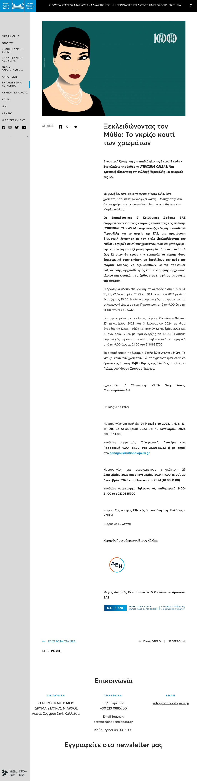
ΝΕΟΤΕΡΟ (174, 641)
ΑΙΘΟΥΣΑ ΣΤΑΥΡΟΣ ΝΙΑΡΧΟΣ (67, 5)
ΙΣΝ (4, 106)
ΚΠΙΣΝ (6, 99)
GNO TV (7, 43)
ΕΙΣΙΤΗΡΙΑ (175, 5)
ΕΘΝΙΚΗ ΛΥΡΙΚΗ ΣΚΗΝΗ (12, 51)
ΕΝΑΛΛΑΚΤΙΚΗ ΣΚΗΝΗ (101, 5)
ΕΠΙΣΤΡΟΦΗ (51, 651)
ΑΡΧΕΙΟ (7, 113)
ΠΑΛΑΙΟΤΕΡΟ (152, 641)
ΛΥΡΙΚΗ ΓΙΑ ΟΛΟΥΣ (15, 92)
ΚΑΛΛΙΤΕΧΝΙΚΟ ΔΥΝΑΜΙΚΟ (12, 59)
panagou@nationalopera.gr (129, 453)
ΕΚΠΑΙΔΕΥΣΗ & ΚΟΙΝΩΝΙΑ (12, 84)
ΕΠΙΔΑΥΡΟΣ (140, 5)
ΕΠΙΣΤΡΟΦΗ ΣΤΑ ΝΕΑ (61, 641)
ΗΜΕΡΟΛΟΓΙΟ (158, 5)
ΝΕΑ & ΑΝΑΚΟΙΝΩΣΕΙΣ (12, 68)
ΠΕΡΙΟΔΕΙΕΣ (124, 5)
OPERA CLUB (10, 36)
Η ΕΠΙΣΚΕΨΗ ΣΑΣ (13, 120)
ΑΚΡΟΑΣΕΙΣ (10, 76)
